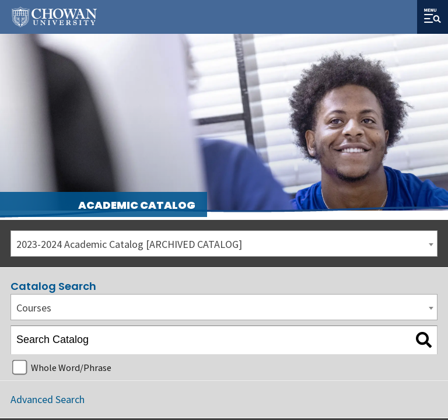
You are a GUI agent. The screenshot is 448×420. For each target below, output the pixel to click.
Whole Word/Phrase (71, 367)
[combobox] (224, 243)
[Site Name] (54, 16)
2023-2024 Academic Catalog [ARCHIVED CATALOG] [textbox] (129, 244)
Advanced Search (47, 399)
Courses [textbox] (33, 307)
